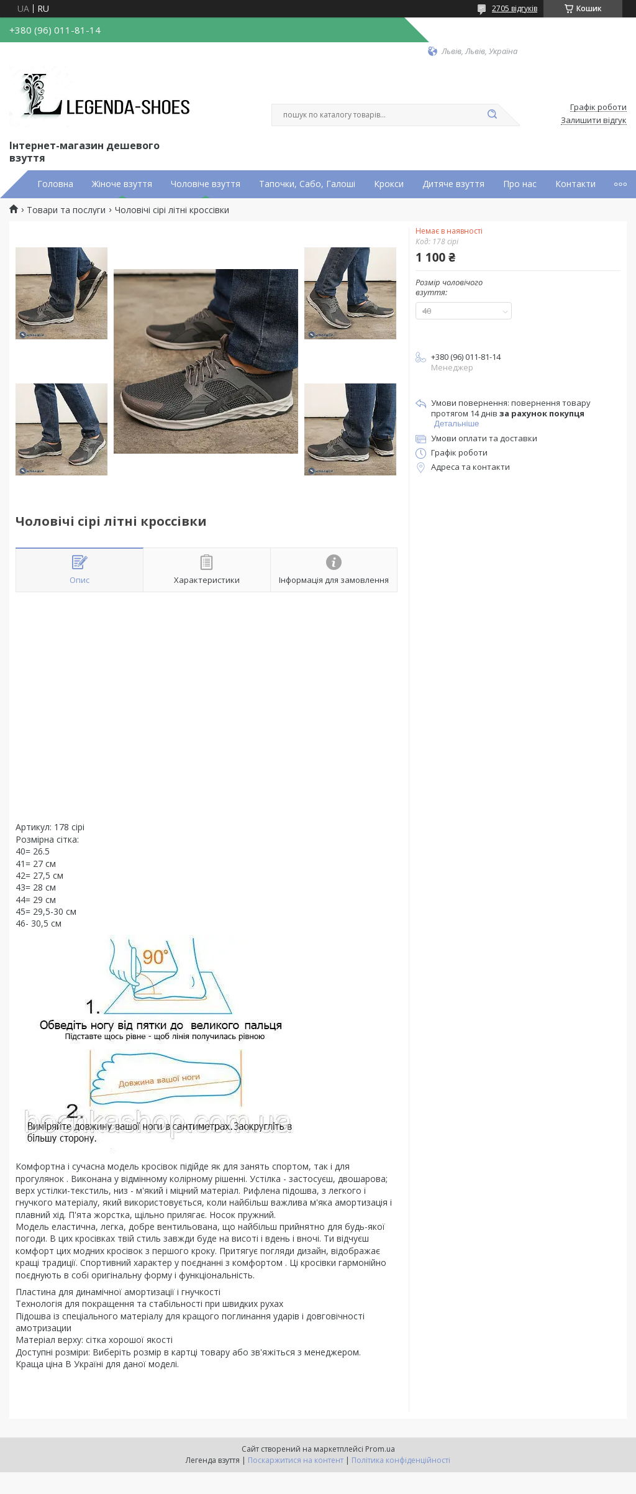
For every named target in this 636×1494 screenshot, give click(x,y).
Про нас (520, 184)
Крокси (389, 184)
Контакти (575, 184)
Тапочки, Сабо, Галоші (307, 184)
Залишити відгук (594, 120)
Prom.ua (380, 1449)
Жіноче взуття (122, 184)
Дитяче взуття (453, 184)
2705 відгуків (514, 8)
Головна (55, 184)
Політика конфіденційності (401, 1460)
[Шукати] (491, 115)
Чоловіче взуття (205, 184)
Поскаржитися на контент (295, 1460)
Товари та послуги (66, 210)
